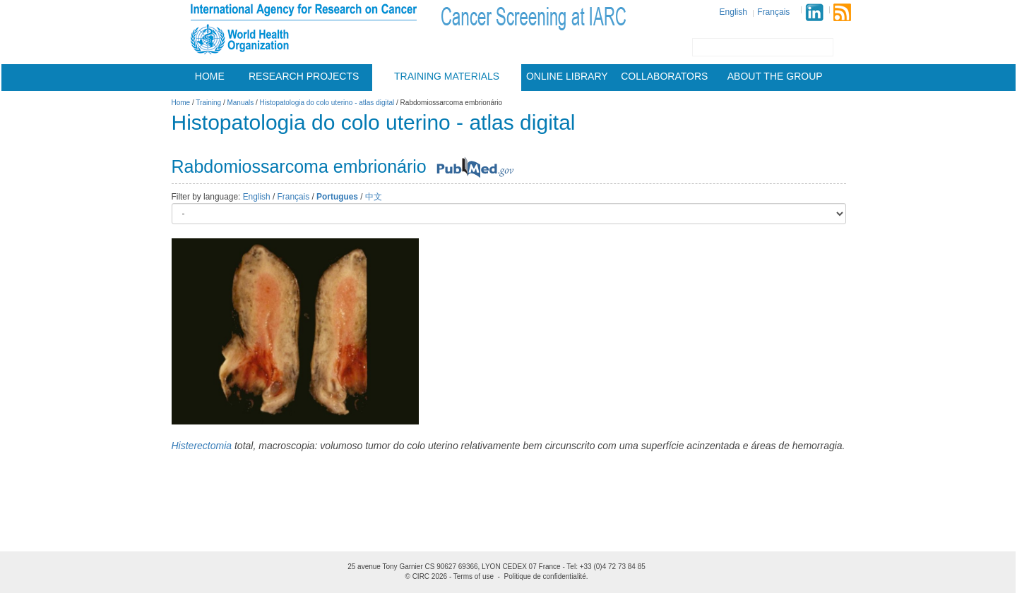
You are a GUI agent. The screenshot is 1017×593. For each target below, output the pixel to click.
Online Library (567, 76)
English (733, 12)
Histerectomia (202, 445)
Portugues (337, 197)
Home (210, 76)
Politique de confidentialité (545, 576)
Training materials (446, 76)
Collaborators (664, 76)
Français (773, 12)
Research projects (304, 76)
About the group (775, 76)
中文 (373, 197)
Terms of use (473, 576)
